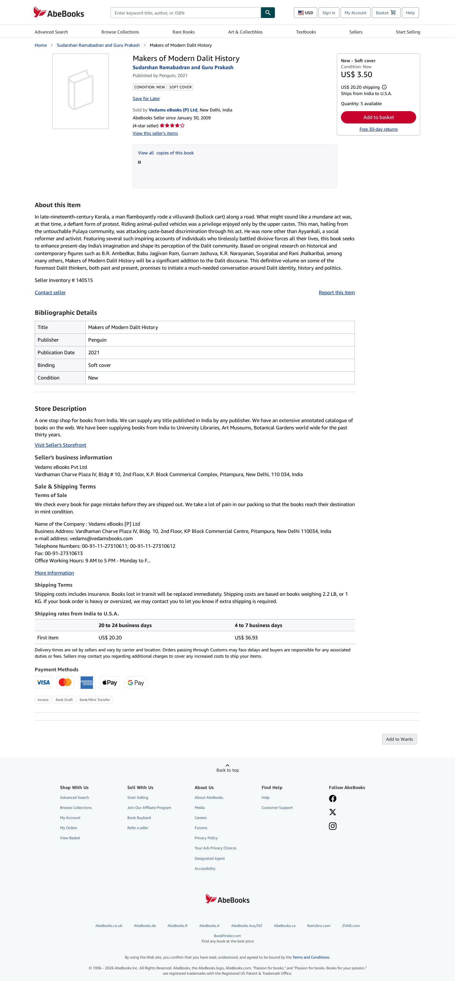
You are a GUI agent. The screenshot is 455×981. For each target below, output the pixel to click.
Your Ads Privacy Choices (215, 848)
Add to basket (378, 117)
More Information (54, 573)
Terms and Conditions (311, 957)
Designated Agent (210, 858)
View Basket (70, 837)
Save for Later (146, 98)
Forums (201, 827)
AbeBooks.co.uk (108, 925)
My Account (356, 12)
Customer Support (277, 807)
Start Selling (408, 31)
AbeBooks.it (209, 925)
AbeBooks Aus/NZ (246, 925)
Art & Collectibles (245, 31)
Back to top (227, 770)
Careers (201, 817)
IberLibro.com (319, 925)
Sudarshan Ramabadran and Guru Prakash (98, 45)
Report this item (337, 292)
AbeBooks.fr (177, 925)
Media (200, 807)
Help (410, 12)
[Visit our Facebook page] (333, 799)
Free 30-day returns (379, 129)
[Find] (268, 12)
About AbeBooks (209, 797)
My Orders (68, 827)
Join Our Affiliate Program (149, 807)
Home (41, 45)
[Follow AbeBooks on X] (333, 813)
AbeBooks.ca (284, 925)
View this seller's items (155, 133)
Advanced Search (51, 31)
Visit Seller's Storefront (60, 445)
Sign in (329, 12)
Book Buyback (139, 817)
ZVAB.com (351, 925)
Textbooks (306, 31)
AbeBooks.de (145, 925)
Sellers (355, 31)
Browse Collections (120, 31)
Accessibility (205, 868)
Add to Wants (399, 739)
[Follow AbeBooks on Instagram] (333, 827)
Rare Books (184, 31)
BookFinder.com (228, 938)
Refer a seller (137, 827)
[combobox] (186, 12)
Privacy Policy (206, 837)
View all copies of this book (166, 152)
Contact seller (50, 292)
